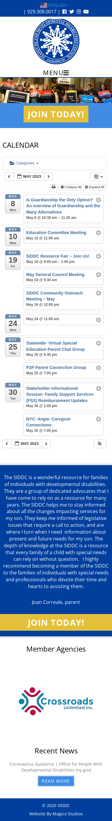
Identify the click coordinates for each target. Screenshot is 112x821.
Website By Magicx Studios (56, 814)
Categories (24, 163)
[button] (100, 444)
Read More (56, 781)
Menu (56, 72)
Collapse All (72, 187)
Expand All (95, 187)
